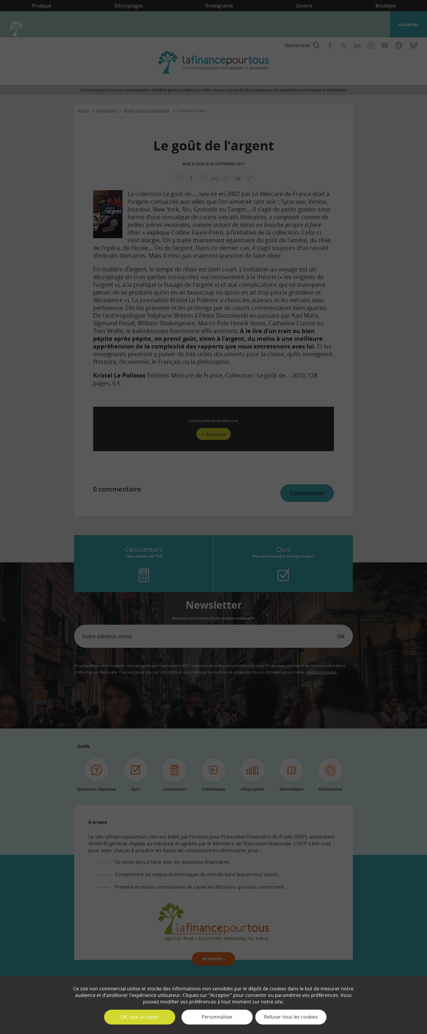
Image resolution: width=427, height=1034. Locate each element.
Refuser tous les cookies (291, 1017)
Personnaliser (217, 1017)
